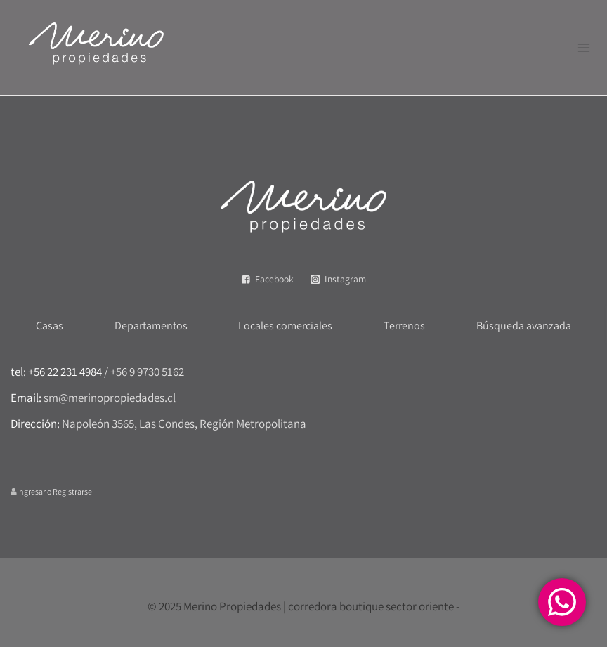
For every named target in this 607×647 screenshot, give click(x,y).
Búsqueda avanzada (523, 325)
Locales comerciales (285, 325)
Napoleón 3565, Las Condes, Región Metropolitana (184, 423)
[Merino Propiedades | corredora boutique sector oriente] (96, 47)
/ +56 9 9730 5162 (144, 371)
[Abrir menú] (583, 47)
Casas (49, 325)
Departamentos (151, 325)
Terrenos (404, 325)
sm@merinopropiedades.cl (110, 397)
